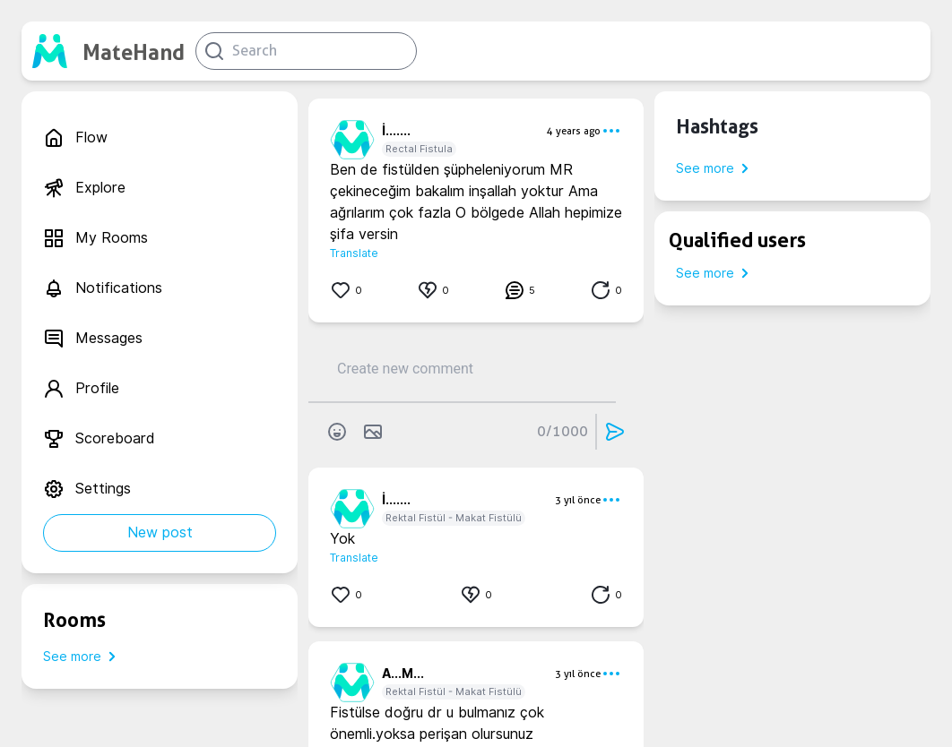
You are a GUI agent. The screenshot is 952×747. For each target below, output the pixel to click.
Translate (354, 253)
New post (160, 532)
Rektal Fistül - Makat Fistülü (453, 517)
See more (83, 656)
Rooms (74, 619)
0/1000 (562, 431)
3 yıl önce (578, 500)
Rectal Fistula (419, 148)
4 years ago (574, 130)
